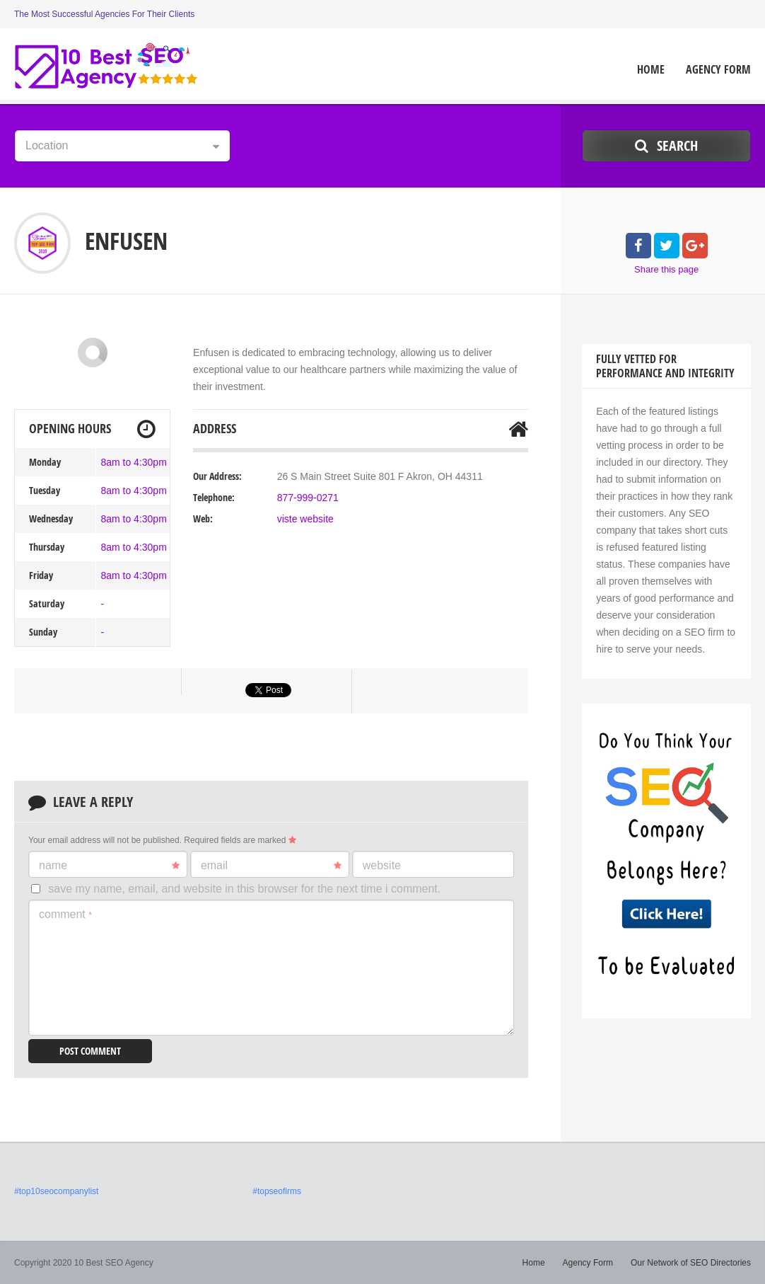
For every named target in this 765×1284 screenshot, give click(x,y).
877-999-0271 (308, 497)
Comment (65, 914)
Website (382, 865)
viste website (305, 519)
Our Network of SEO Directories (691, 1263)
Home (651, 69)
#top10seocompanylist (56, 1191)
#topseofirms (276, 1191)
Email (271, 866)
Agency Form (718, 69)
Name (109, 866)
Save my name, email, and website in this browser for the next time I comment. (244, 889)
